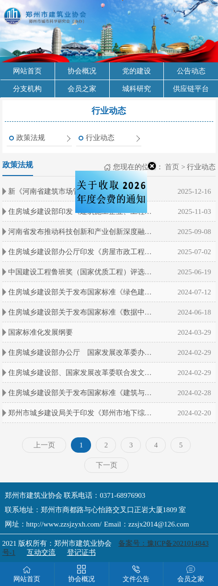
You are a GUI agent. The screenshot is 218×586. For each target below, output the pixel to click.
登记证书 (81, 552)
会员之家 (82, 89)
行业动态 (100, 137)
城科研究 (136, 89)
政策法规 (30, 137)
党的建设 (136, 71)
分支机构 (27, 89)
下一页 (106, 465)
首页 (171, 167)
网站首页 (27, 71)
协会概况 (82, 71)
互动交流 (41, 552)
